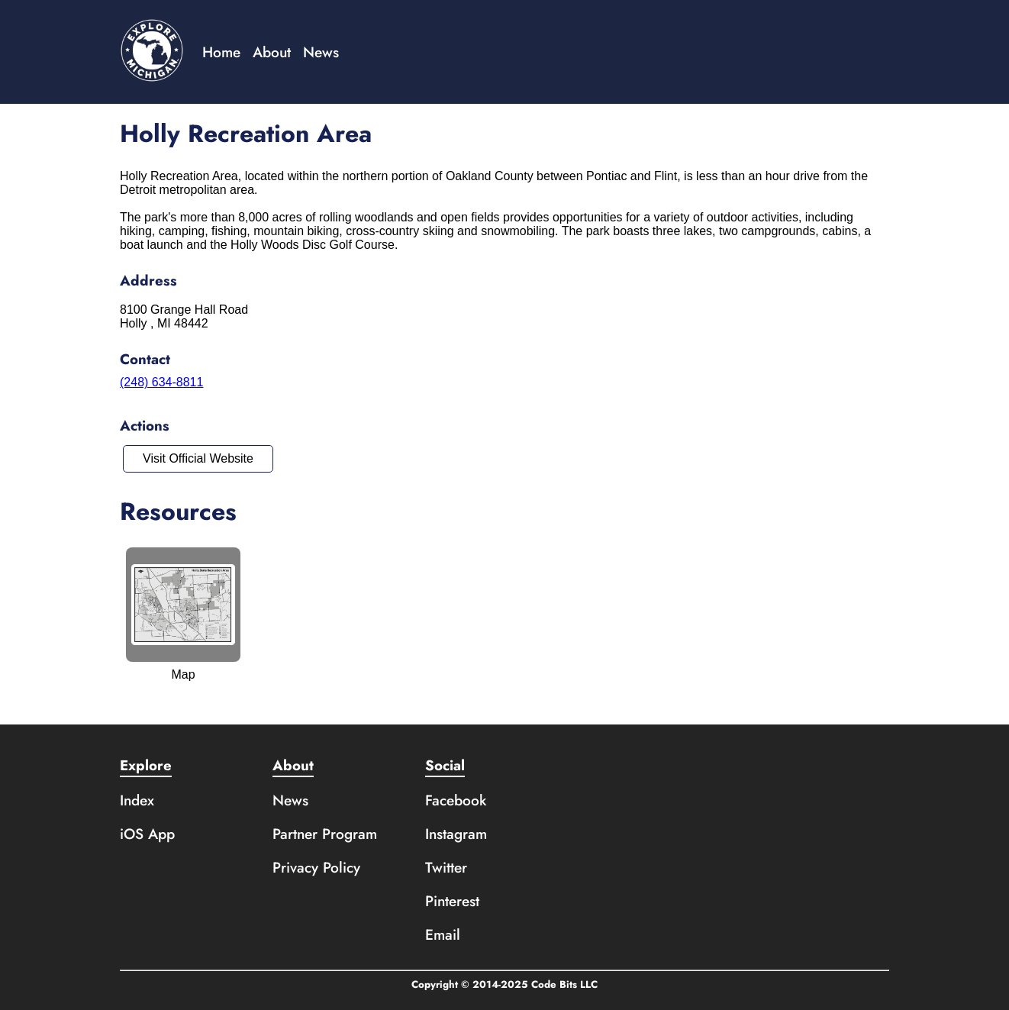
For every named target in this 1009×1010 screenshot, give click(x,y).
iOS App (147, 833)
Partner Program (324, 833)
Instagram (456, 833)
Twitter (446, 867)
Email (442, 934)
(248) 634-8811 (161, 382)
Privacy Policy (316, 867)
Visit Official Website (198, 458)
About (272, 52)
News (321, 52)
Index (137, 800)
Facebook (456, 800)
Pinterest (452, 901)
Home (221, 52)
